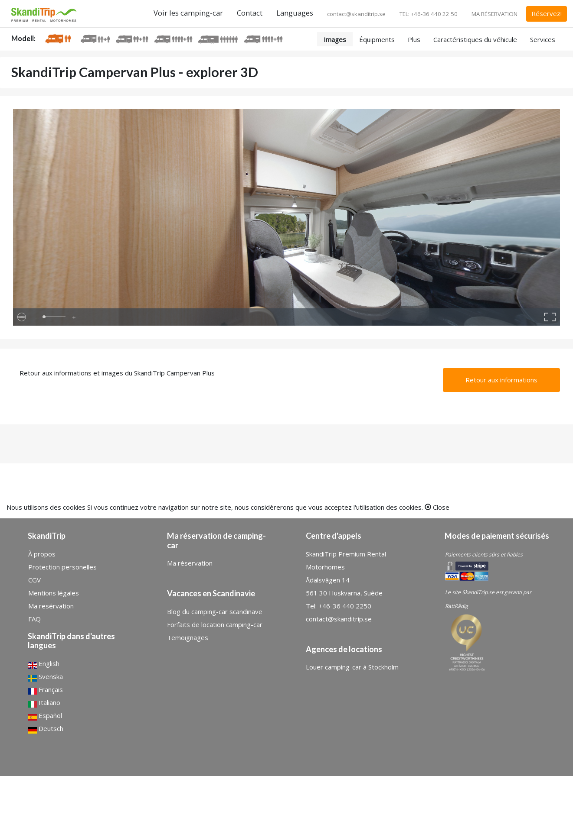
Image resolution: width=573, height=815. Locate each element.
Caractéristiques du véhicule (475, 39)
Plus (414, 39)
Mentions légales (53, 593)
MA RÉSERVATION (494, 14)
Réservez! (546, 13)
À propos (42, 554)
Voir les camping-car (188, 13)
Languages (294, 13)
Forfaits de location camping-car (214, 624)
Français (45, 690)
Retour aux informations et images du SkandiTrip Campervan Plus (117, 373)
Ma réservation (190, 563)
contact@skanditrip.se (356, 14)
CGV (34, 580)
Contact (249, 13)
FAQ (34, 618)
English (43, 664)
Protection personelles (62, 567)
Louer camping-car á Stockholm (352, 667)
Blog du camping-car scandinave (214, 611)
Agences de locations (344, 649)
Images (335, 39)
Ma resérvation (51, 606)
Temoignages (187, 637)
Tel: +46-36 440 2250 (338, 606)
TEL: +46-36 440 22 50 (428, 14)
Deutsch (45, 729)
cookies (74, 507)
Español (45, 716)
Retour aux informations (501, 379)
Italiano (44, 703)
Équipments (377, 39)
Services (542, 39)
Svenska (45, 677)
